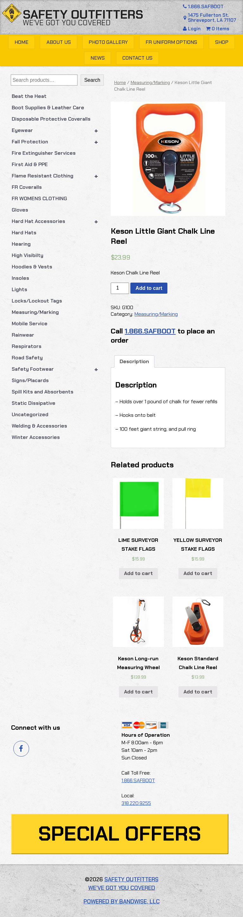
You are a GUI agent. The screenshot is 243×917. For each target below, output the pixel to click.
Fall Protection (58, 141)
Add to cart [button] (138, 573)
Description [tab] (134, 361)
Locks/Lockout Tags (37, 300)
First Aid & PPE (30, 164)
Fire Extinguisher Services (44, 153)
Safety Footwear (58, 369)
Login (192, 29)
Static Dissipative (33, 403)
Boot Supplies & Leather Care (48, 107)
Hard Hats (24, 232)
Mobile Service (29, 323)
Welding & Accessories (39, 426)
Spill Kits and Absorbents (42, 391)
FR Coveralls (27, 187)
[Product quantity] (120, 288)
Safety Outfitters (83, 14)
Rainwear (23, 335)
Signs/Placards (30, 380)
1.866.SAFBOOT (203, 6)
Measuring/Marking (35, 312)
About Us (59, 42)
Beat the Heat (29, 96)
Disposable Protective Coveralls (51, 119)
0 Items (217, 29)
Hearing (21, 244)
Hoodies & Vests (32, 266)
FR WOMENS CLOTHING (39, 198)
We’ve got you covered (66, 22)
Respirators (26, 346)
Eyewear (58, 130)
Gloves (20, 210)
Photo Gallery (108, 42)
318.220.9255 (136, 803)
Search (92, 80)
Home (21, 42)
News (97, 58)
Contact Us (137, 58)
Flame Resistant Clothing (58, 176)
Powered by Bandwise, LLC (122, 901)
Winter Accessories (36, 437)
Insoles (20, 278)
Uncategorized (30, 414)
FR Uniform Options (171, 42)
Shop (221, 42)
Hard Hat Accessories (58, 221)
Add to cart (148, 288)
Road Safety (27, 357)
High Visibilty (27, 255)
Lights (19, 289)
